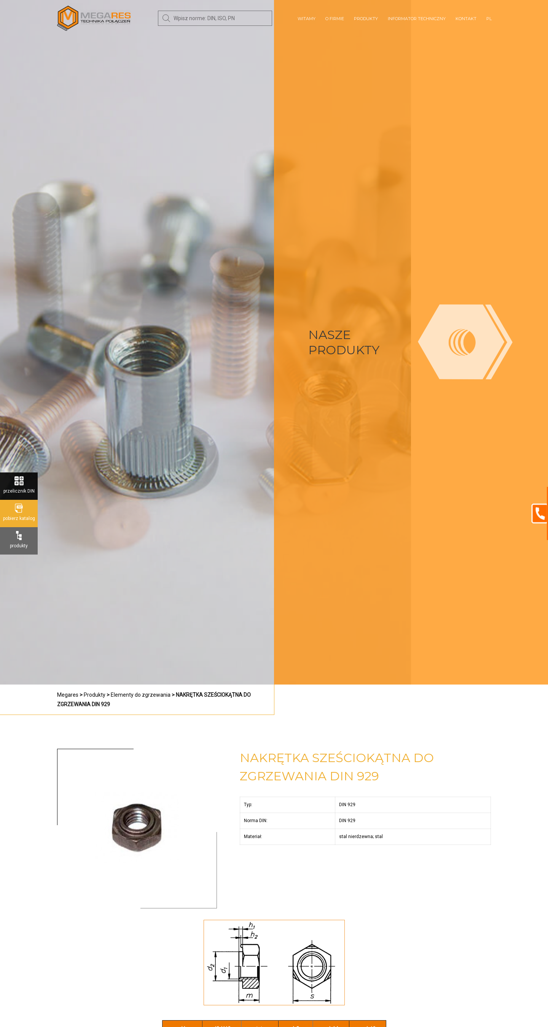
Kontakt (466, 18)
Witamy (306, 18)
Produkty (366, 18)
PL (489, 18)
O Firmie (334, 18)
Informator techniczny (417, 18)
